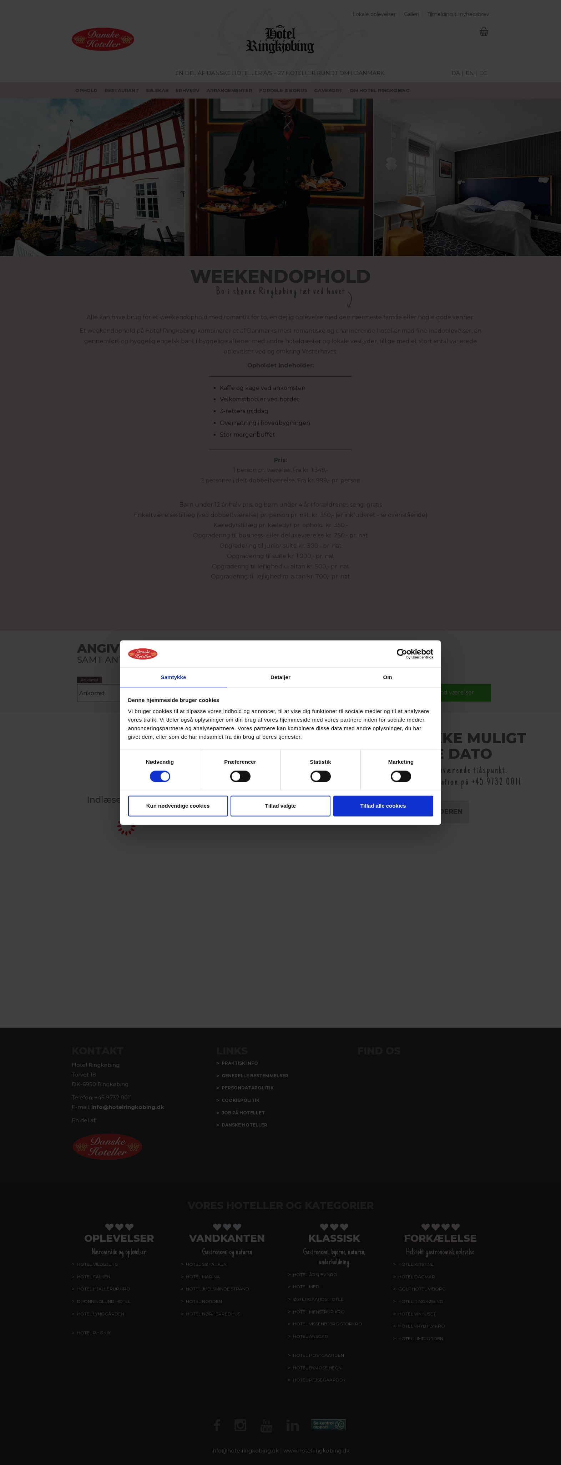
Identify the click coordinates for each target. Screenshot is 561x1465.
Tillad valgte (280, 806)
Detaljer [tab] (280, 677)
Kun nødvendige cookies (178, 806)
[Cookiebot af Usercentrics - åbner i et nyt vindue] (402, 653)
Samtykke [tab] (173, 677)
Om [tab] (387, 677)
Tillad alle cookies (383, 806)
